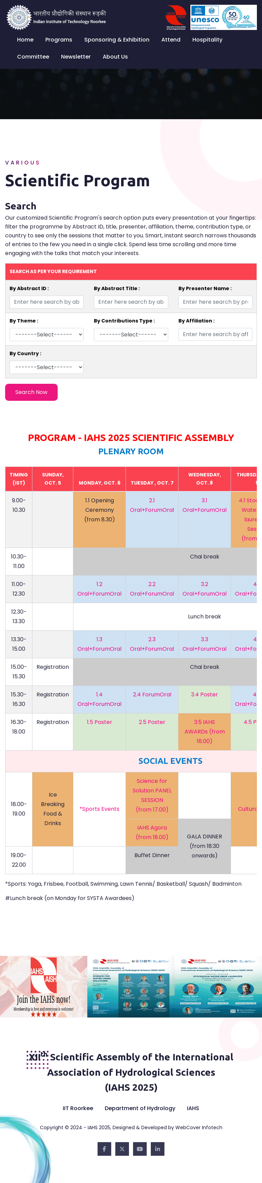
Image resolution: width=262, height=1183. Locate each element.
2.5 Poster (152, 722)
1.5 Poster (99, 722)
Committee (33, 57)
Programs (58, 40)
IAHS (193, 1108)
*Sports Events (99, 809)
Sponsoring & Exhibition (116, 40)
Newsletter (76, 57)
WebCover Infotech (198, 1127)
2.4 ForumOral (152, 694)
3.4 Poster (204, 694)
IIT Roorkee (78, 1108)
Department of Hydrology (140, 1108)
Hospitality (207, 40)
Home (25, 40)
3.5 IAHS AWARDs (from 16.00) (205, 731)
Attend (170, 40)
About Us (115, 57)
